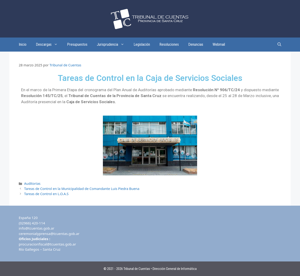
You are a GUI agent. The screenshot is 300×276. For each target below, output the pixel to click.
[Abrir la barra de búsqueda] (279, 45)
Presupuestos (77, 44)
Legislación (142, 44)
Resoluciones (169, 44)
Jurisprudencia (113, 45)
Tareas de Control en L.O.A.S (46, 194)
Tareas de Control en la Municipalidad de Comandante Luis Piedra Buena (81, 188)
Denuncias (195, 44)
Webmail (219, 44)
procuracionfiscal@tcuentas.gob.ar (47, 244)
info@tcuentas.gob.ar (36, 228)
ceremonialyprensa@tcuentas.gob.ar (49, 233)
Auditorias (32, 183)
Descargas (49, 45)
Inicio (22, 44)
